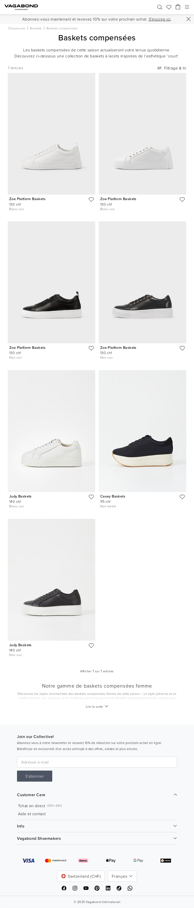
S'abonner (34, 776)
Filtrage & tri (171, 68)
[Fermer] (188, 19)
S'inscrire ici (159, 19)
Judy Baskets (20, 496)
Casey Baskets (112, 496)
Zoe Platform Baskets (27, 198)
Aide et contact (32, 813)
